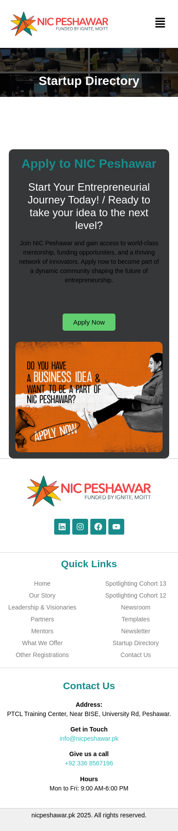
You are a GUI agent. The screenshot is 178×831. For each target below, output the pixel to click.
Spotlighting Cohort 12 (136, 595)
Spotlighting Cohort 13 (136, 583)
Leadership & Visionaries (42, 607)
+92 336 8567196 (89, 763)
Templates (136, 619)
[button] (160, 23)
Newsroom (136, 607)
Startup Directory (135, 642)
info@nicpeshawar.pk (88, 738)
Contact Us (135, 654)
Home (42, 583)
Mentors (42, 631)
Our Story (42, 595)
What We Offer (42, 642)
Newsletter (135, 631)
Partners (42, 619)
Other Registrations (42, 654)
